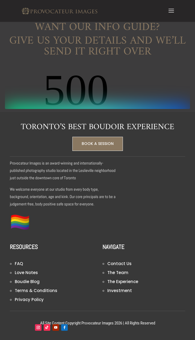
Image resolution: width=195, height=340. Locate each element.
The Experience (122, 281)
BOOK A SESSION (98, 143)
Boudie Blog (27, 281)
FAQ (19, 263)
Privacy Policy (29, 299)
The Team (117, 272)
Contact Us (119, 263)
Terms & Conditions (36, 290)
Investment (119, 290)
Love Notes (26, 272)
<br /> (97, 88)
